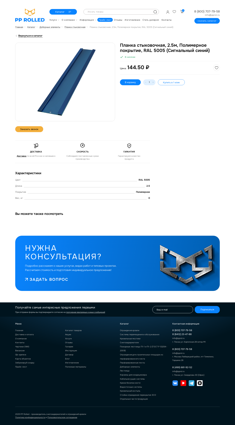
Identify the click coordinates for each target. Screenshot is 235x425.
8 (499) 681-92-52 (182, 367)
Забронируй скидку (24, 362)
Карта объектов (23, 358)
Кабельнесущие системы (132, 379)
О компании (21, 338)
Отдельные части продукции (134, 399)
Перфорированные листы (132, 362)
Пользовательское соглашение (62, 417)
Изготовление (72, 362)
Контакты (20, 342)
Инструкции (71, 350)
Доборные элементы (130, 367)
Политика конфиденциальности (30, 417)
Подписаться (207, 309)
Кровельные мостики (130, 338)
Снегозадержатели (129, 342)
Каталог (63, 12)
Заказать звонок (29, 129)
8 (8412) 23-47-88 (182, 334)
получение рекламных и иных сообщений (85, 312)
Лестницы (125, 370)
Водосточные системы (131, 387)
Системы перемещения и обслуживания (139, 334)
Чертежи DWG (22, 346)
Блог (67, 358)
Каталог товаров (73, 330)
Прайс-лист (21, 367)
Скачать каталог (207, 21)
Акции (68, 334)
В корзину (130, 82)
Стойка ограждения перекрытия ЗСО (138, 395)
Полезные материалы (75, 367)
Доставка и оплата (24, 334)
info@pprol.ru (212, 15)
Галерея (69, 346)
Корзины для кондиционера (133, 375)
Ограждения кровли (129, 330)
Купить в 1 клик (171, 82)
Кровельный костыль (130, 391)
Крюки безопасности (130, 383)
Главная (19, 330)
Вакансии (20, 350)
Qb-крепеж (20, 354)
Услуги (68, 338)
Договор (69, 354)
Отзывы (68, 342)
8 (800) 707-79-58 (207, 11)
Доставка (22, 156)
